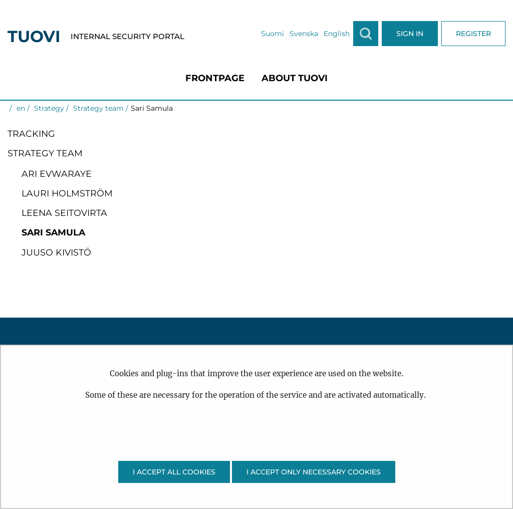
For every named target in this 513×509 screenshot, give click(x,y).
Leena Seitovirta (64, 212)
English (337, 33)
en (20, 108)
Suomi (272, 33)
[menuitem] (214, 78)
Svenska (304, 33)
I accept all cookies (174, 471)
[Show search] (365, 33)
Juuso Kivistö (56, 252)
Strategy (48, 108)
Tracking (31, 133)
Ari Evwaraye (57, 173)
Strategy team (97, 108)
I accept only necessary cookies (313, 471)
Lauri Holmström (67, 193)
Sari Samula (53, 232)
